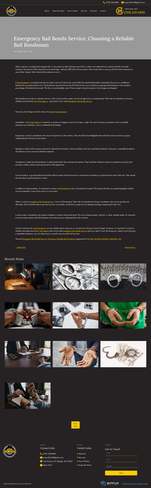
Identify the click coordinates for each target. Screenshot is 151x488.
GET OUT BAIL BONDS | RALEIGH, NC (105, 239)
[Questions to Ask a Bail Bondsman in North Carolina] (123, 276)
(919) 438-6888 (49, 453)
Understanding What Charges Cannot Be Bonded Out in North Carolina (74, 333)
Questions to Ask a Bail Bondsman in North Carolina (119, 294)
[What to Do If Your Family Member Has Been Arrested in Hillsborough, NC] (28, 396)
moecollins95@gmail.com (53, 457)
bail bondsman (23, 82)
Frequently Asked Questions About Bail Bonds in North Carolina (122, 371)
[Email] (121, 459)
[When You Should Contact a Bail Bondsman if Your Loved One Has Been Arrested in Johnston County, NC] (28, 354)
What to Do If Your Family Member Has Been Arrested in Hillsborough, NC (25, 413)
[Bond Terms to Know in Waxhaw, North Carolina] (75, 276)
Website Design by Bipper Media (135, 483)
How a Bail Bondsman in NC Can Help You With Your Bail (121, 333)
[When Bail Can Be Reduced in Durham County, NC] (28, 315)
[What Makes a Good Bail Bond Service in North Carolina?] (75, 354)
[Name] (121, 453)
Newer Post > (130, 247)
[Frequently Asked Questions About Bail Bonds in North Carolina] (123, 354)
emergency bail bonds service (80, 101)
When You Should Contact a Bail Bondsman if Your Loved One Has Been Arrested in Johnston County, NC (27, 373)
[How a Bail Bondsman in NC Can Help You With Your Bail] (123, 315)
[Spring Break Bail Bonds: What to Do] (28, 276)
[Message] (121, 465)
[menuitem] (47, 11)
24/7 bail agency (41, 101)
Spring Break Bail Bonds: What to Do (21, 292)
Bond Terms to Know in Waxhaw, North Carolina (74, 292)
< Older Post (20, 247)
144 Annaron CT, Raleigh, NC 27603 (57, 461)
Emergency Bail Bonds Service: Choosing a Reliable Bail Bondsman (49, 239)
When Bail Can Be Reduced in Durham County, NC (27, 331)
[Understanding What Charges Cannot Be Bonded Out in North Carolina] (75, 315)
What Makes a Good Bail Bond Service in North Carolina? (74, 371)
